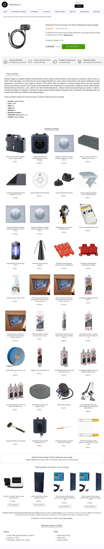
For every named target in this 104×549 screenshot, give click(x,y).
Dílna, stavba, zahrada (17, 16)
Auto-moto (46, 11)
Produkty (9, 16)
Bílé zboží (96, 11)
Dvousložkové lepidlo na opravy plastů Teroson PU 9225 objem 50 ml (88, 335)
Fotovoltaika (70, 459)
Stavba (76, 459)
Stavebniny (34, 11)
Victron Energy (95, 32)
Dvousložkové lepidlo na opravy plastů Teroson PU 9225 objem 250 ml (64, 335)
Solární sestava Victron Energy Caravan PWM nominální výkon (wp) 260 (65, 498)
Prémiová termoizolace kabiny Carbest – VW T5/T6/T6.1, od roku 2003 (88, 442)
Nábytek (72, 11)
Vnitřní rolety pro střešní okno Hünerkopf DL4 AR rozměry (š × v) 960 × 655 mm (40, 299)
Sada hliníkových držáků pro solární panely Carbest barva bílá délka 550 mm (88, 406)
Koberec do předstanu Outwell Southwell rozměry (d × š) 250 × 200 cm (16, 229)
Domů (5, 11)
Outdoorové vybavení (18, 11)
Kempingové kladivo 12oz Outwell (15, 441)
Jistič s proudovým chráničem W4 (88, 227)
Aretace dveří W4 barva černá (64, 193)
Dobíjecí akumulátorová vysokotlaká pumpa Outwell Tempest (40, 158)
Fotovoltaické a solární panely (58, 459)
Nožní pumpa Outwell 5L (64, 404)
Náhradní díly (84, 11)
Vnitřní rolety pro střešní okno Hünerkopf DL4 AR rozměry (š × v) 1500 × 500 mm (16, 335)
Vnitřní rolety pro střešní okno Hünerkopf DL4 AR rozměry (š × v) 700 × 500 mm (64, 299)
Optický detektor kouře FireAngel (40, 193)
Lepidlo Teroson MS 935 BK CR (40, 370)
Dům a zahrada (60, 11)
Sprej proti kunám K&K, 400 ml (15, 298)
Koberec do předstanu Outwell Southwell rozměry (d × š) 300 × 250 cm (64, 158)
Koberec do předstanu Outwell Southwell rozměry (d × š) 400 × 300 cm (40, 229)
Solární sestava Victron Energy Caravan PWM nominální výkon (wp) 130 (90, 498)
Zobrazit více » (68, 35)
